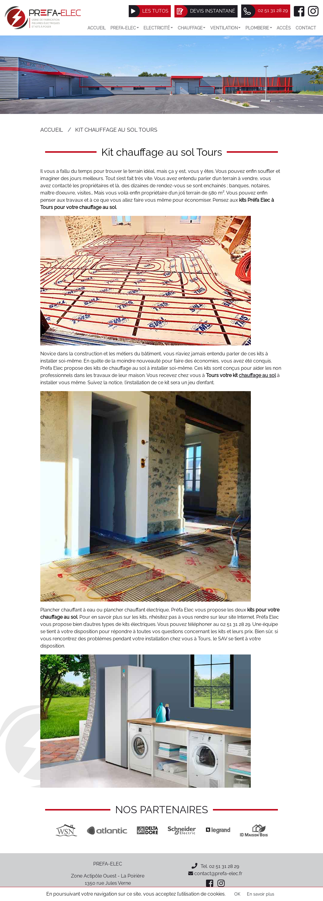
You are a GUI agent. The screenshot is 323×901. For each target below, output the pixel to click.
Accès (284, 27)
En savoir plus (260, 894)
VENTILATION (225, 27)
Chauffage (192, 27)
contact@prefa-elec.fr (215, 873)
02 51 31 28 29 (224, 866)
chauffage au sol (257, 375)
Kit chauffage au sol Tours (116, 130)
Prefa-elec (124, 27)
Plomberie (258, 27)
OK (237, 894)
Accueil (97, 27)
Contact (306, 27)
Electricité (158, 27)
